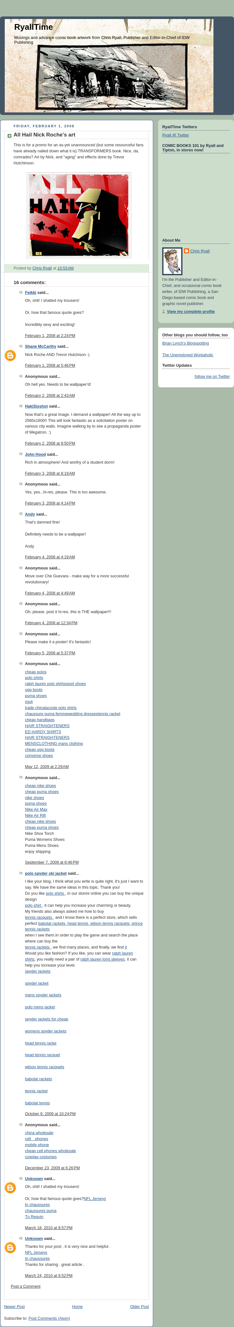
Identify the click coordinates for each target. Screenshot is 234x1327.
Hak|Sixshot (36, 406)
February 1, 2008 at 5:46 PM (50, 365)
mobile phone (37, 1145)
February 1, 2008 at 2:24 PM (50, 335)
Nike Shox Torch (39, 833)
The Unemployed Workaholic (187, 355)
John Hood (35, 454)
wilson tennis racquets (44, 1067)
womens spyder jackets (45, 1031)
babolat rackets (38, 1079)
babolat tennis (37, 1103)
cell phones (36, 1139)
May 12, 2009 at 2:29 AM (47, 767)
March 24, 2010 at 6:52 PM (48, 1275)
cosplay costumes (41, 1157)
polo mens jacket (40, 1007)
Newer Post (14, 1307)
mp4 (29, 702)
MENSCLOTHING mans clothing (54, 743)
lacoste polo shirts (61, 708)
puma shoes (36, 696)
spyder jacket (36, 983)
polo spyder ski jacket (46, 873)
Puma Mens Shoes (42, 845)
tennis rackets (38, 947)
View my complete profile (191, 311)
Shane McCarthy (40, 346)
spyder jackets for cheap (46, 1019)
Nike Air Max (36, 809)
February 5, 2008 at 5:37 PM (50, 653)
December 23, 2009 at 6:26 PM (52, 1168)
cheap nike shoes (40, 786)
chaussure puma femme (46, 714)
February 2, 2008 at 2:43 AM (50, 395)
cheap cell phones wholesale (50, 1151)
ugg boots (33, 690)
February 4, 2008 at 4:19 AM (50, 557)
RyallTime (33, 27)
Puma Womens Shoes (45, 839)
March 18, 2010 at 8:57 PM (48, 1228)
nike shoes (34, 798)
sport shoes (75, 684)
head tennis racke (41, 1043)
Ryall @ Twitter (175, 135)
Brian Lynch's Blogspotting (185, 343)
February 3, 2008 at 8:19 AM (50, 473)
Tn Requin (34, 1217)
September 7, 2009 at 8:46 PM (52, 862)
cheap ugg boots (39, 749)
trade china (35, 708)
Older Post (139, 1307)
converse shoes (39, 755)
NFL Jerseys (95, 1199)
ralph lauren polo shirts (45, 684)
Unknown (34, 1179)
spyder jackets (38, 971)
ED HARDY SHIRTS (43, 732)
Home (77, 1307)
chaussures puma (41, 1211)
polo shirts (34, 678)
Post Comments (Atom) (49, 1318)
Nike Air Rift (35, 815)
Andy (30, 514)
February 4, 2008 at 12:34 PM (51, 623)
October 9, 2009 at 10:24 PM (50, 1114)
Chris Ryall (200, 251)
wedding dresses (83, 714)
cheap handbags (39, 720)
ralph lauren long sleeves (102, 959)
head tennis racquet (42, 1055)
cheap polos (35, 672)
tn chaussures (37, 1205)
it (126, 947)
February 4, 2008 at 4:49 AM (50, 593)
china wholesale (39, 1133)
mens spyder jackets (43, 995)
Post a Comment (25, 1286)
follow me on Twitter (212, 376)
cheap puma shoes (42, 792)
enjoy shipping (38, 851)
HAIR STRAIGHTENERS (47, 726)
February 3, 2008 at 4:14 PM (50, 503)
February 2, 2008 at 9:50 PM (50, 443)
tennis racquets (39, 917)
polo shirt (33, 905)
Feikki (30, 292)
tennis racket (109, 714)
